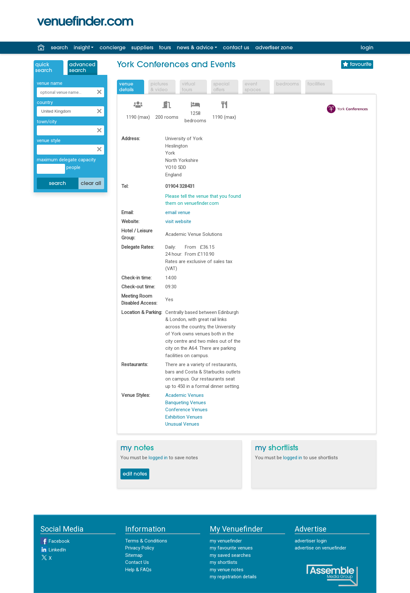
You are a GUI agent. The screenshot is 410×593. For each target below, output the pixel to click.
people (72, 167)
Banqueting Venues (185, 402)
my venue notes (226, 570)
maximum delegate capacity (66, 160)
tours (165, 48)
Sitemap (134, 555)
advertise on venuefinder (320, 548)
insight (82, 48)
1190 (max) (138, 117)
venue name (49, 83)
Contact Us (137, 562)
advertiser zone (274, 48)
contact (236, 48)
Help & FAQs (138, 570)
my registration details (233, 577)
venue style (49, 140)
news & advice (195, 48)
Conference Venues (186, 410)
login (367, 48)
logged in (158, 458)
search (59, 48)
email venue (177, 212)
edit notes (135, 474)
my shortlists (223, 562)
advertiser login (311, 541)
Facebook (55, 541)
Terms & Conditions (146, 541)
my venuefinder (226, 541)
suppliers (142, 48)
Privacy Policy (139, 548)
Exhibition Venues (183, 417)
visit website (178, 221)
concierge (113, 48)
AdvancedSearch (82, 67)
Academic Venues (184, 395)
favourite (357, 64)
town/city (47, 121)
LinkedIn (53, 550)
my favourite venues (231, 548)
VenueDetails (126, 87)
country (45, 102)
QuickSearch (43, 67)
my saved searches (230, 555)
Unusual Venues (182, 424)
